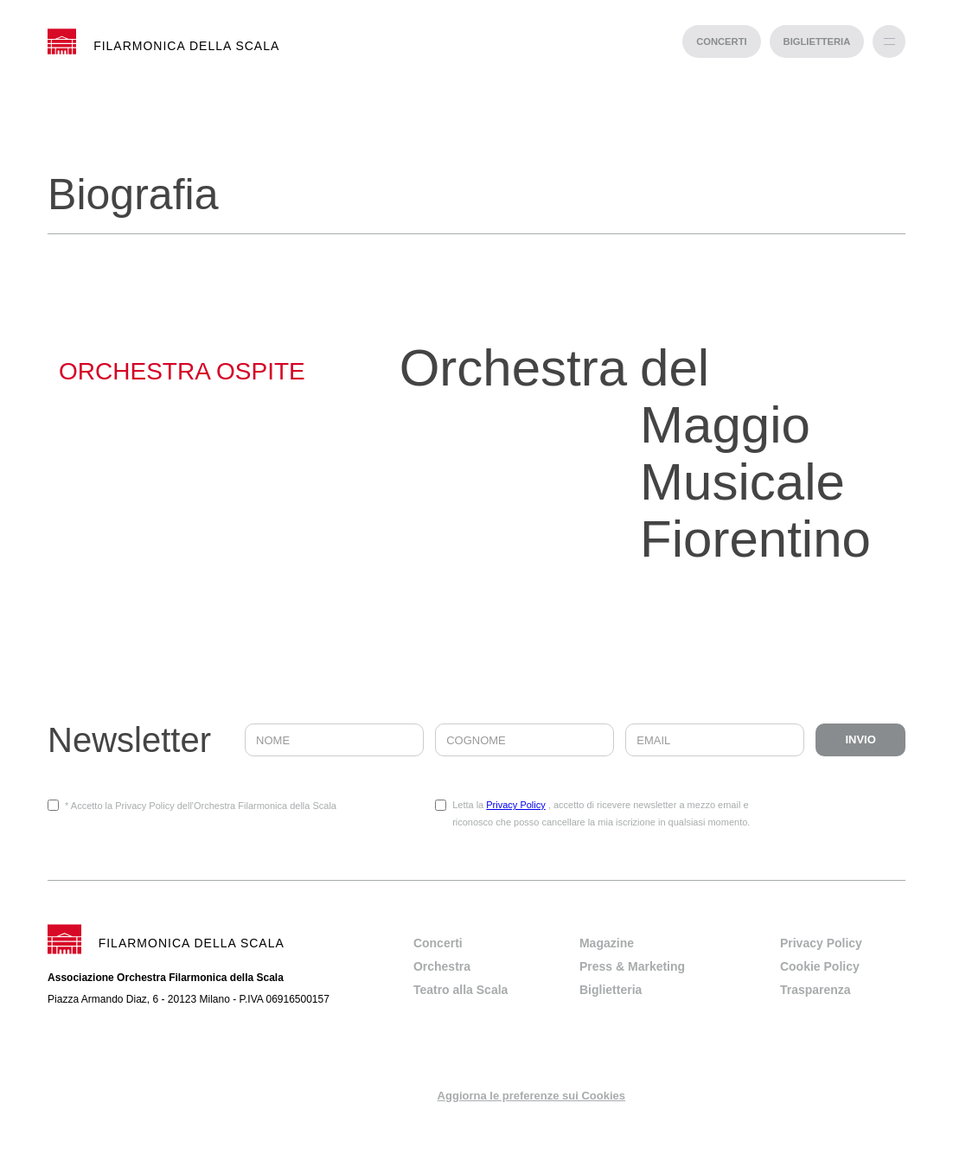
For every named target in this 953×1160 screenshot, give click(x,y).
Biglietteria (610, 990)
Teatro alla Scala (460, 990)
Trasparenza (815, 990)
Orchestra (441, 966)
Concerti (438, 943)
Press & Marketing (632, 966)
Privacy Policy (515, 805)
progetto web (477, 1151)
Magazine (606, 943)
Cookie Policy (820, 966)
